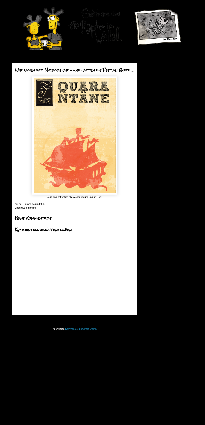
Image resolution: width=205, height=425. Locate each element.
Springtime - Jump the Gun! (163, 163)
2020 (150, 66)
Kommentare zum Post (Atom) (81, 329)
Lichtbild (147, 331)
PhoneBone (149, 347)
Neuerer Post (23, 319)
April (152, 134)
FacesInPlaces (151, 289)
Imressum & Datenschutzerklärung (161, 394)
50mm (146, 278)
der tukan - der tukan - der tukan (166, 191)
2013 (150, 244)
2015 (150, 89)
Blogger (109, 418)
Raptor (146, 352)
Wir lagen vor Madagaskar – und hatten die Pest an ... (166, 227)
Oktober (154, 107)
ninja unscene (150, 337)
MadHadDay (155, 172)
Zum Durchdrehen (158, 221)
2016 (150, 84)
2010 (150, 258)
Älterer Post (127, 319)
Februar (154, 234)
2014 (150, 93)
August (154, 116)
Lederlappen (149, 326)
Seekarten (148, 358)
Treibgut (147, 379)
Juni (152, 125)
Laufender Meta (151, 321)
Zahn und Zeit (156, 168)
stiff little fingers (151, 363)
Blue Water (155, 177)
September (156, 111)
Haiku (146, 305)
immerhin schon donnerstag (163, 200)
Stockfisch (148, 368)
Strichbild (31, 207)
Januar (154, 238)
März (153, 138)
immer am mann (157, 186)
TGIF (151, 147)
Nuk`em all (154, 195)
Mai (152, 129)
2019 (150, 71)
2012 (150, 248)
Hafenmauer (149, 299)
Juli (152, 120)
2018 (150, 75)
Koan (146, 315)
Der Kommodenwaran (160, 204)
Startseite (75, 319)
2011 (150, 253)
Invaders (147, 310)
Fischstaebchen (151, 294)
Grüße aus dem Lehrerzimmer (164, 142)
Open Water (149, 342)
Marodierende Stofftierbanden (164, 159)
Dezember (155, 97)
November (155, 102)
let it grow (154, 209)
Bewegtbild (149, 283)
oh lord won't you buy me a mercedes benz (163, 153)
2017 (150, 80)
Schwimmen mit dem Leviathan (165, 182)
